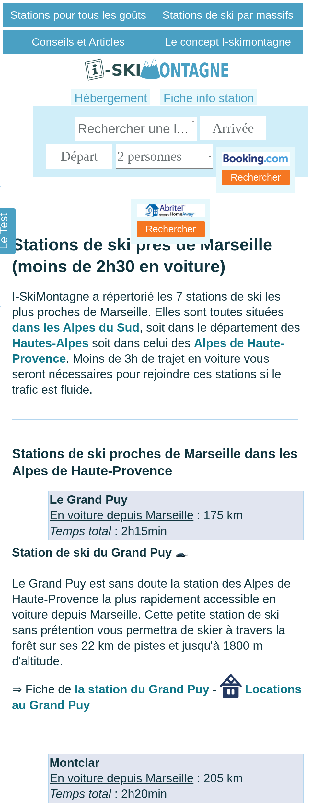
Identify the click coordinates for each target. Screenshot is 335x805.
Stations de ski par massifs (227, 15)
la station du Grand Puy (142, 689)
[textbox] (136, 129)
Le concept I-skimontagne (228, 42)
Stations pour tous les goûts (78, 15)
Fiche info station (208, 98)
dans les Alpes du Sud (75, 327)
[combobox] (136, 129)
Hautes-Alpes (50, 343)
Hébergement (111, 98)
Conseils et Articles (78, 42)
